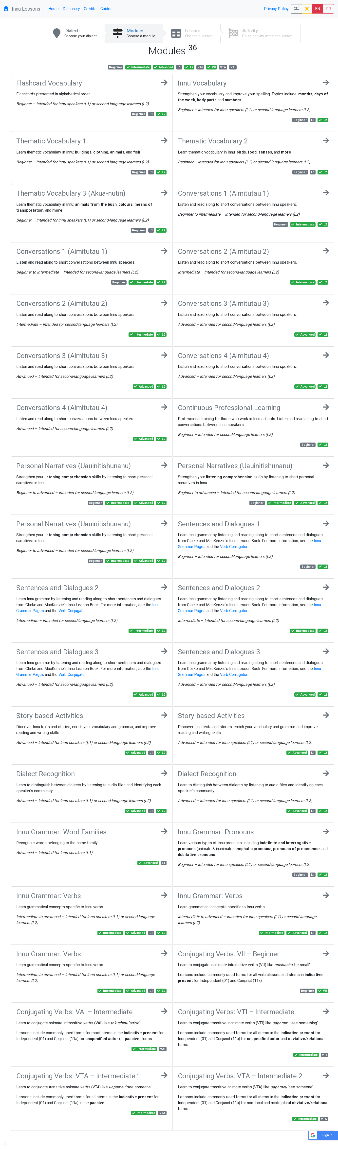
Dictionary (71, 8)
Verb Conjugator (233, 546)
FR (328, 8)
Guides (106, 8)
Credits (90, 8)
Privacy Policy (276, 8)
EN (317, 8)
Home (53, 8)
